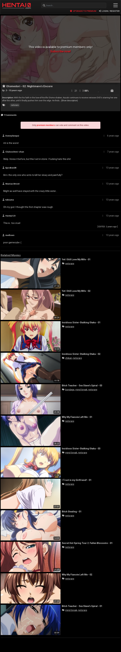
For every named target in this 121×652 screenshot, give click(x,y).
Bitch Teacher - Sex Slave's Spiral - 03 (82, 385)
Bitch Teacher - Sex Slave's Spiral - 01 (82, 606)
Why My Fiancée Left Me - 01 (77, 417)
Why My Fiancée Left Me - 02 (77, 574)
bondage (69, 389)
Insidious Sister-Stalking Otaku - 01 (81, 322)
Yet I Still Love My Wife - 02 (76, 291)
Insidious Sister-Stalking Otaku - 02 (81, 354)
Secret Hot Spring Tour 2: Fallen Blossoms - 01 (87, 543)
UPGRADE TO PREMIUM (83, 11)
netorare (15, 105)
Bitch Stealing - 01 (71, 511)
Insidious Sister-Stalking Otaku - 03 (81, 448)
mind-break (81, 389)
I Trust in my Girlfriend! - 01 (76, 480)
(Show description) (69, 100)
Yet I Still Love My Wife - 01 (76, 259)
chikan (68, 358)
